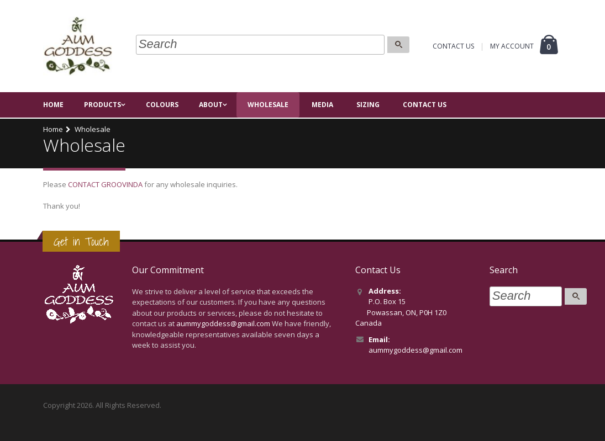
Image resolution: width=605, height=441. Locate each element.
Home (53, 105)
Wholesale (268, 105)
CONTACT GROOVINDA (105, 184)
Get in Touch (81, 242)
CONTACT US (453, 47)
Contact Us (424, 105)
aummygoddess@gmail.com (223, 323)
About (211, 105)
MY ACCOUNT (512, 47)
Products (102, 105)
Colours (162, 105)
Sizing (368, 105)
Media (322, 105)
